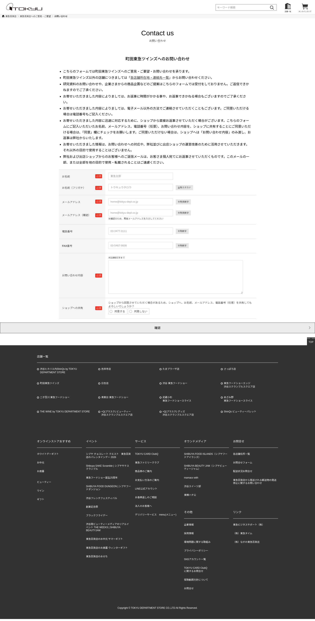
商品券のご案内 (143, 473)
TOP (311, 344)
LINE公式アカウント (146, 490)
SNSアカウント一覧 (195, 561)
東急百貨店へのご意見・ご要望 (35, 16)
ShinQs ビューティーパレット (240, 413)
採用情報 (189, 535)
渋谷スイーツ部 (192, 488)
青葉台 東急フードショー (114, 399)
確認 (157, 329)
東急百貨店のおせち (97, 558)
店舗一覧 (288, 11)
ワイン (40, 492)
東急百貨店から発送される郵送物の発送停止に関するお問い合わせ (254, 484)
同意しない (137, 311)
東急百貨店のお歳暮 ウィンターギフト (107, 549)
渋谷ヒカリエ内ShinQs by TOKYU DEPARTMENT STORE (58, 373)
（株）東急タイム (242, 535)
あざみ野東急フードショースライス (238, 401)
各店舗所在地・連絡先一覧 (149, 77)
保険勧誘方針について (196, 582)
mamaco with (191, 479)
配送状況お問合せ (242, 473)
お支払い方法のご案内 (147, 482)
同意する (116, 311)
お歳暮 (40, 473)
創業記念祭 (92, 508)
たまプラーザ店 (171, 371)
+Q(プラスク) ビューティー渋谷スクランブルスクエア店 (117, 415)
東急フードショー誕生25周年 (102, 479)
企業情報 (189, 526)
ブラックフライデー (97, 517)
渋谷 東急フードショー (175, 385)
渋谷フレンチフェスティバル (101, 500)
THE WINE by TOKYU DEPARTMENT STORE (65, 413)
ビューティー (44, 484)
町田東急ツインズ (49, 385)
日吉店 (104, 385)
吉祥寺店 (106, 371)
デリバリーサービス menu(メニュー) (155, 516)
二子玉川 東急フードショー (55, 399)
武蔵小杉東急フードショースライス (177, 401)
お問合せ (189, 590)
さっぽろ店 (230, 371)
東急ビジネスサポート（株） (248, 526)
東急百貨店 (10, 16)
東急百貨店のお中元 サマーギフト (104, 541)
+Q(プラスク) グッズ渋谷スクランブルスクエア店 (178, 415)
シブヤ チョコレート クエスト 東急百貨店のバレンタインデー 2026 (108, 458)
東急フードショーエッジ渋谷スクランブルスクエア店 (239, 387)
